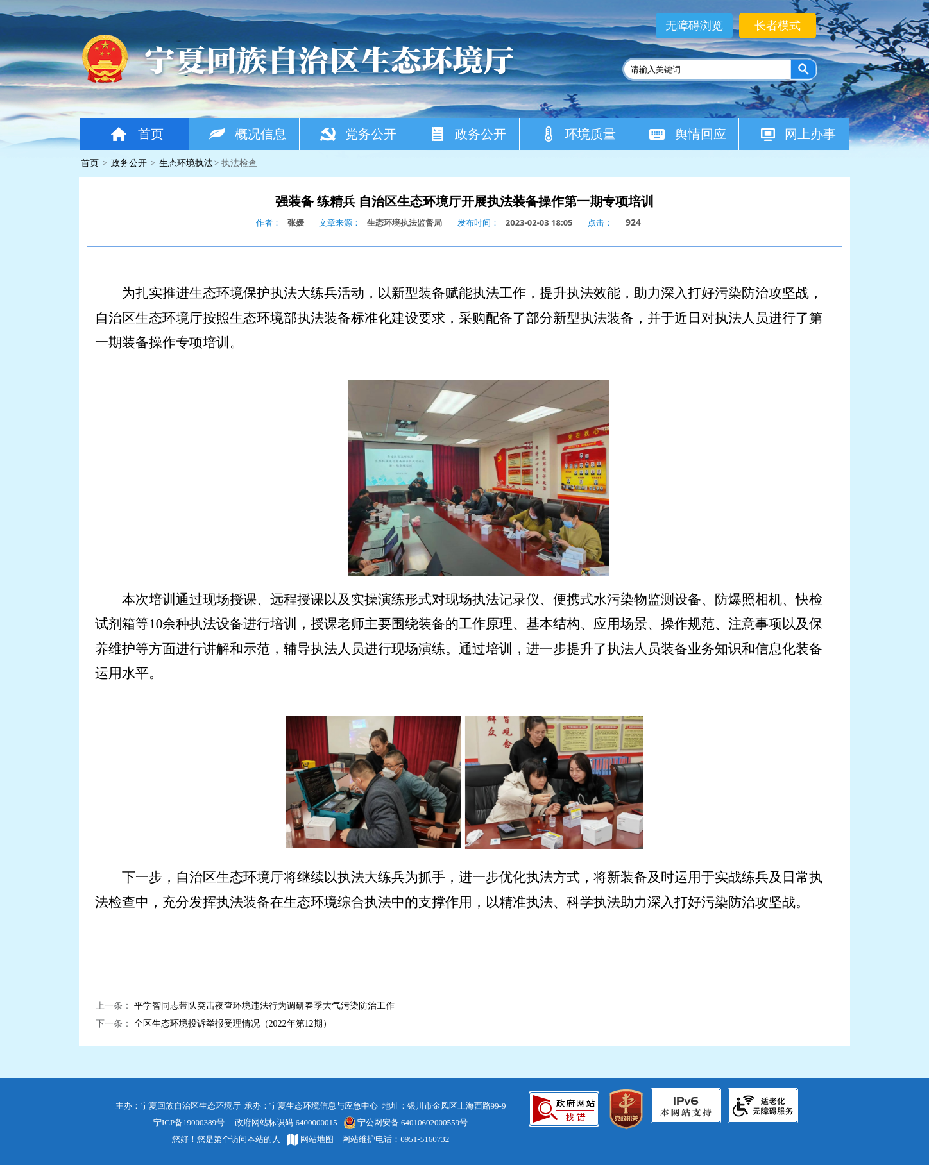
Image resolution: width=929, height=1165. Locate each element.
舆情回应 (687, 134)
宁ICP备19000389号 (189, 1122)
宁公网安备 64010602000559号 (405, 1122)
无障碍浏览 (694, 25)
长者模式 (777, 25)
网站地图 (310, 1139)
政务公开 (467, 134)
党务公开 (357, 134)
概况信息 (247, 134)
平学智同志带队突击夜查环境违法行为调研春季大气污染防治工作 (264, 1005)
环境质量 (578, 134)
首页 (136, 134)
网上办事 (797, 134)
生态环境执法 (186, 163)
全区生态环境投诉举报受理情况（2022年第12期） (233, 1023)
